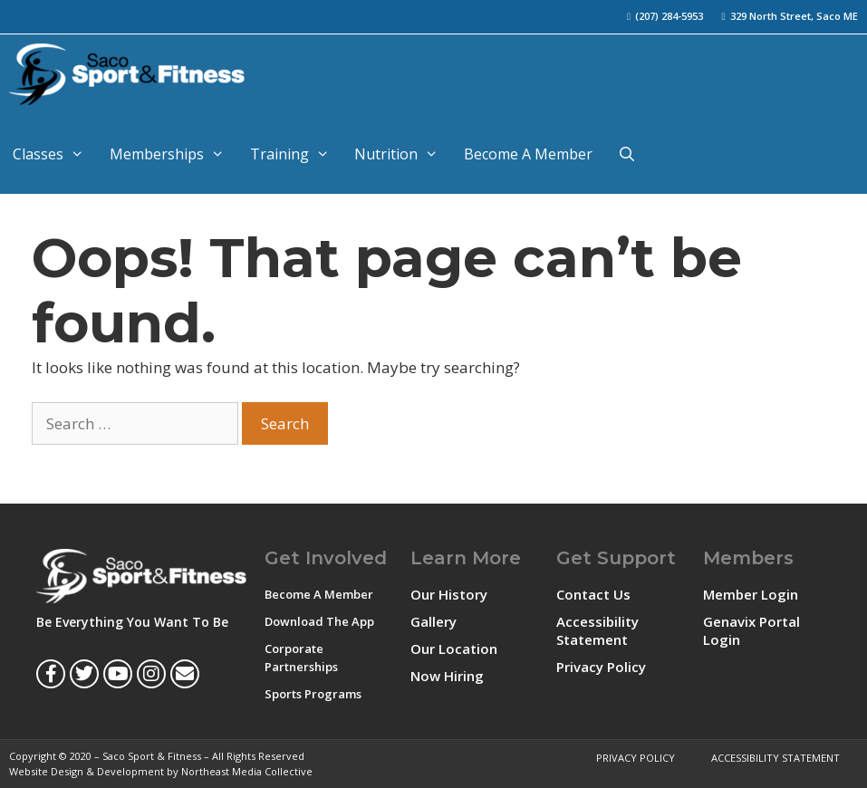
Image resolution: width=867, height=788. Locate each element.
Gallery (433, 621)
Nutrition (402, 154)
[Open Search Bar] (627, 154)
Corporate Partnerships (301, 657)
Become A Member (528, 154)
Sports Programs (313, 694)
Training (296, 154)
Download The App (319, 621)
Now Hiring (447, 676)
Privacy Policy (601, 667)
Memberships (173, 154)
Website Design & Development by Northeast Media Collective (161, 771)
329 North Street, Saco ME (794, 16)
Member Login (750, 594)
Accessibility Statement (597, 630)
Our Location (453, 648)
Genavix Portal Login (751, 630)
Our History (448, 594)
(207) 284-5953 (669, 16)
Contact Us (593, 594)
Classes (55, 154)
